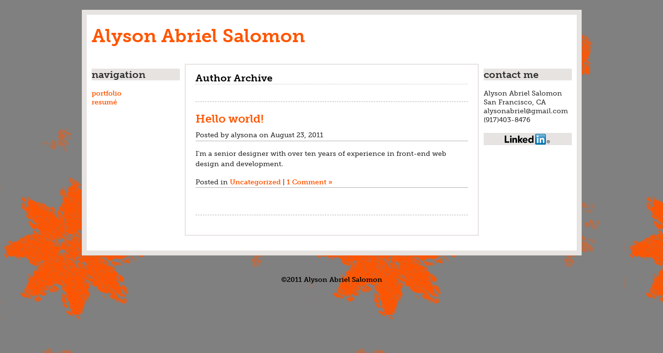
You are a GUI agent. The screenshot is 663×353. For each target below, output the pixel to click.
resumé (104, 102)
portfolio (107, 93)
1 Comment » (309, 181)
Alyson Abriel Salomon (198, 36)
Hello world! (230, 119)
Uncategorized (255, 181)
